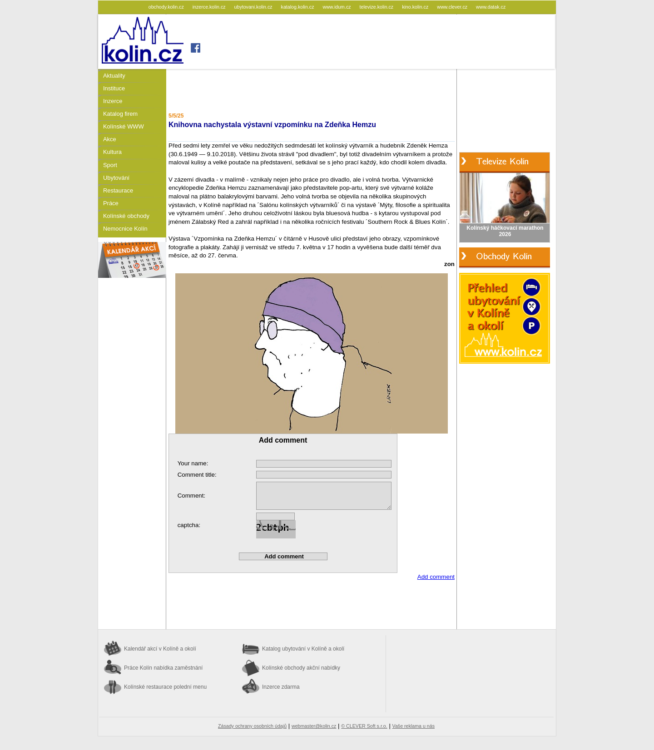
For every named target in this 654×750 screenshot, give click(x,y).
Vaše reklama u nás (413, 726)
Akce (109, 139)
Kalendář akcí (160, 649)
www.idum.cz (337, 7)
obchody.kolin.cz (167, 7)
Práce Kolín (163, 668)
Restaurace (118, 190)
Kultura (112, 151)
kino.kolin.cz (416, 7)
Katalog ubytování (303, 649)
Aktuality (114, 75)
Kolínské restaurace (165, 687)
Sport (110, 165)
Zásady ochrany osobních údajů (252, 726)
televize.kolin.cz (377, 7)
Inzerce (112, 101)
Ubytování (116, 177)
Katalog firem (120, 113)
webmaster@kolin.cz (314, 726)
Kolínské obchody (126, 215)
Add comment (436, 576)
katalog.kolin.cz (298, 7)
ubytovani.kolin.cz (254, 7)
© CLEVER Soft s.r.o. (364, 726)
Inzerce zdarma (281, 687)
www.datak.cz (490, 7)
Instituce (114, 88)
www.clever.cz (453, 7)
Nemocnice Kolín (125, 228)
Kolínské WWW (123, 126)
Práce (111, 203)
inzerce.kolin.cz (210, 7)
